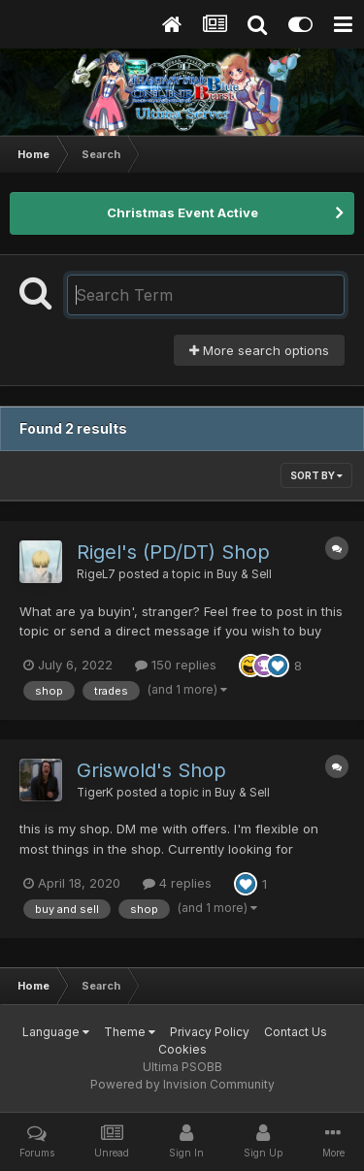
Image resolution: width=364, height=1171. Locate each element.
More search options (259, 350)
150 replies (175, 664)
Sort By (316, 475)
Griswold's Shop (151, 770)
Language (55, 1032)
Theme (129, 1032)
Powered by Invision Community (182, 1084)
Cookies (182, 1049)
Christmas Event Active (182, 212)
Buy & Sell (244, 574)
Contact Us (295, 1032)
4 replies (177, 883)
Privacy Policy (209, 1032)
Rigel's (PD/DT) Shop (173, 552)
